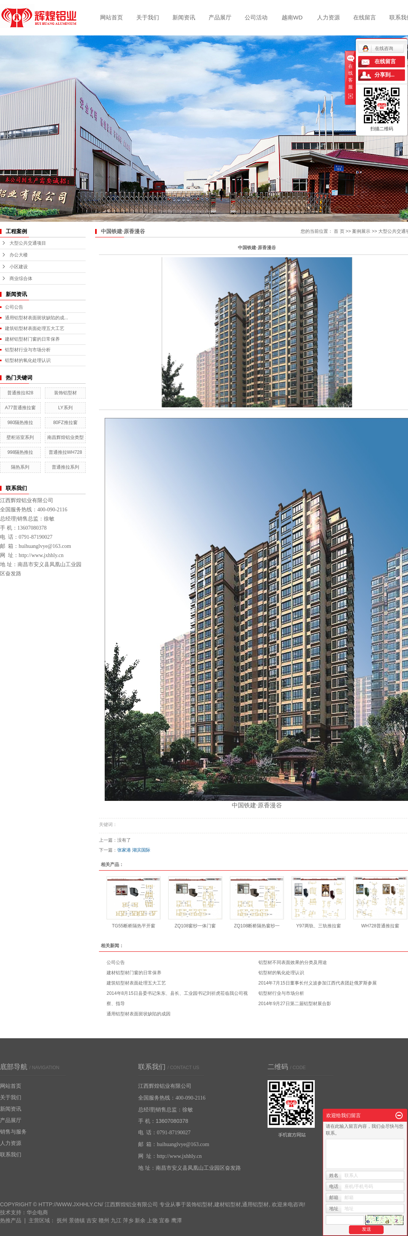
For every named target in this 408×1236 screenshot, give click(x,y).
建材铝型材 (227, 1204)
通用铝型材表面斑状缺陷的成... (36, 317)
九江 (116, 1220)
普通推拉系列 (65, 467)
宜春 (164, 1220)
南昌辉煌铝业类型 (65, 437)
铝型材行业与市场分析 (28, 349)
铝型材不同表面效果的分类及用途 (292, 962)
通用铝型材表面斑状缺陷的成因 (139, 1014)
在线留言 (364, 17)
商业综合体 (21, 278)
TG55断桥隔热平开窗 (133, 926)
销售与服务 (13, 1132)
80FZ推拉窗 (65, 422)
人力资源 (328, 17)
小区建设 (19, 266)
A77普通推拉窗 (20, 407)
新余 (140, 1220)
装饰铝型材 (65, 392)
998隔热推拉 (20, 452)
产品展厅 (220, 17)
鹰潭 (176, 1220)
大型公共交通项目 (28, 243)
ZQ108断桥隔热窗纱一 (257, 926)
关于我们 (147, 17)
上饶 (152, 1220)
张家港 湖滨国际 (133, 850)
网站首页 (111, 17)
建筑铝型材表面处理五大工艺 (34, 328)
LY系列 (65, 407)
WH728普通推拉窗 (380, 926)
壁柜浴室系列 (20, 437)
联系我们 (10, 1154)
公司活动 (256, 17)
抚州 (62, 1220)
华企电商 (37, 1212)
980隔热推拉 (20, 422)
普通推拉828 (20, 392)
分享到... (385, 75)
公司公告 (14, 307)
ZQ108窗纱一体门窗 (195, 926)
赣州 (104, 1220)
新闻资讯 (183, 17)
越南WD (292, 17)
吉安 (91, 1220)
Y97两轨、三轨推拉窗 (318, 926)
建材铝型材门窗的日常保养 (32, 339)
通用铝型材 (255, 1204)
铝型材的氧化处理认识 (28, 360)
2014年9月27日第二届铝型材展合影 (294, 1003)
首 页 (339, 231)
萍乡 (128, 1220)
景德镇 (77, 1220)
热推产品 (10, 1220)
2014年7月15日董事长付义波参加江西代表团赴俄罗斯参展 (317, 983)
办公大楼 (19, 255)
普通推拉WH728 (65, 452)
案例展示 (361, 231)
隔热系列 (20, 467)
